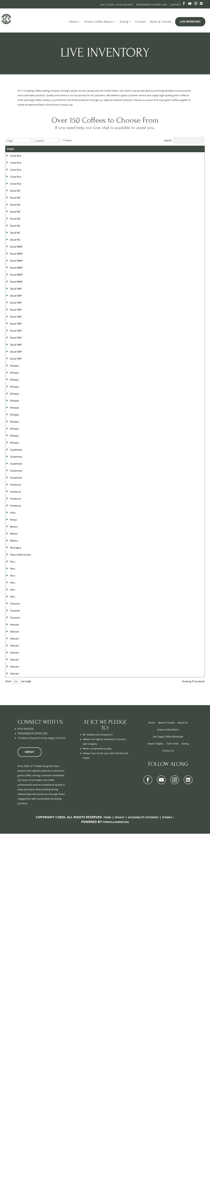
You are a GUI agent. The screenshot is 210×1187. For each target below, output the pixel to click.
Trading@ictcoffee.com (151, 4)
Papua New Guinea (13, 826)
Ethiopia (11, 509)
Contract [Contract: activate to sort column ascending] (164, 148)
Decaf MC (12, 217)
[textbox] (10, 140)
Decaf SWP (13, 380)
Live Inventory (190, 21)
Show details (189, 159)
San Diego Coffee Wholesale (168, 1089)
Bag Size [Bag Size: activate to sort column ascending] (125, 150)
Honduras (12, 707)
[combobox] (19, 140)
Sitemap (167, 1170)
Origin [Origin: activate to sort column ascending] (10, 148)
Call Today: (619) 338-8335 (116, 4)
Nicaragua (12, 812)
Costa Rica (12, 159)
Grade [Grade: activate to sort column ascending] (32, 148)
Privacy (120, 1170)
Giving (124, 21)
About (73, 21)
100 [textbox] (15, 1035)
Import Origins (155, 1096)
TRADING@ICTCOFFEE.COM (32, 1086)
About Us (183, 1076)
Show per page (18, 1034)
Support (175, 4)
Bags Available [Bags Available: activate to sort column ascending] (142, 150)
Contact (140, 21)
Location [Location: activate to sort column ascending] (106, 148)
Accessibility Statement (143, 1170)
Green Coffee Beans (99, 21)
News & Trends (160, 21)
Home (151, 1076)
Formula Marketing (116, 1175)
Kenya (10, 765)
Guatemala (13, 649)
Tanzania (12, 905)
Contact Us (168, 1103)
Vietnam (11, 940)
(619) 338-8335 (26, 1082)
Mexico (11, 777)
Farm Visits (172, 1096)
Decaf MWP (13, 310)
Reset (69, 140)
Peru (9, 835)
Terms (107, 1170)
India (9, 754)
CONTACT (29, 1105)
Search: (184, 140)
